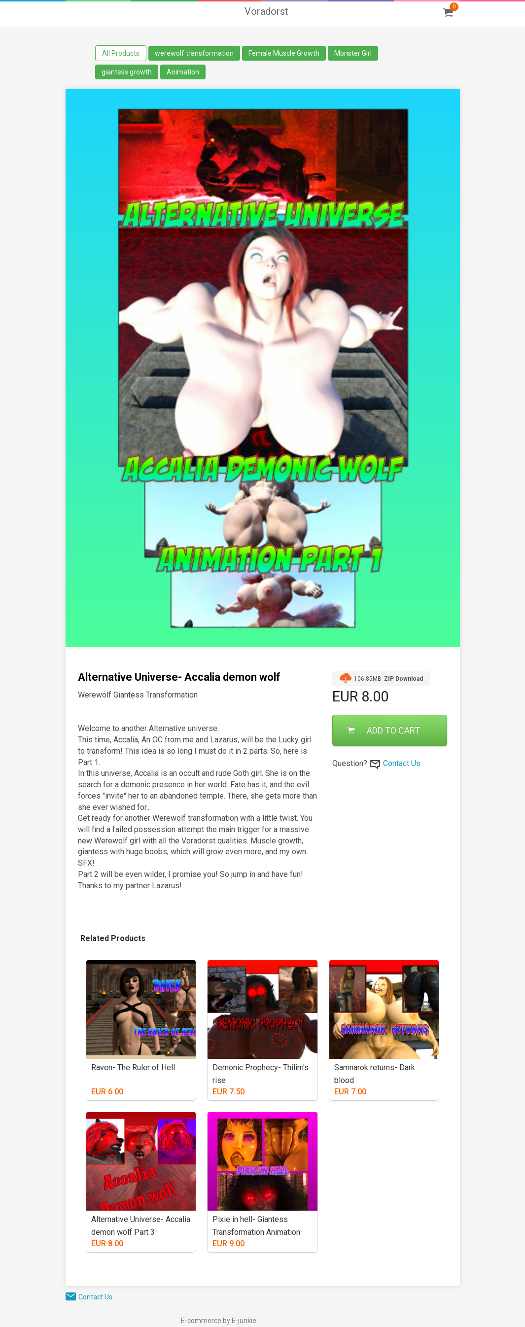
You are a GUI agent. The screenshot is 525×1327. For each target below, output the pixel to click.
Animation (183, 72)
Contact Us (401, 763)
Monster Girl (353, 53)
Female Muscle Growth (283, 53)
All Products (121, 53)
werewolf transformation (194, 53)
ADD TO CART (384, 730)
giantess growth (127, 72)
